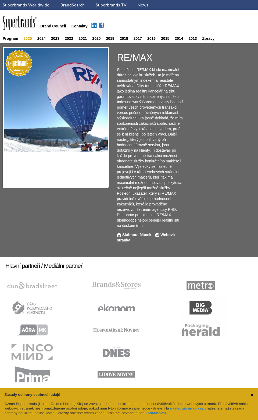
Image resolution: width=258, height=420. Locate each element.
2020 (96, 38)
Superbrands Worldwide (26, 4)
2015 (165, 38)
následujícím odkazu (188, 408)
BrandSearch (72, 4)
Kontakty (79, 26)
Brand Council (53, 26)
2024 (41, 38)
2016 (151, 38)
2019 (110, 38)
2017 (138, 38)
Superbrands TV (111, 4)
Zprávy (208, 38)
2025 (28, 38)
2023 (55, 38)
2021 (82, 38)
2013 (192, 38)
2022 (69, 38)
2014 (179, 38)
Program (10, 38)
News (143, 4)
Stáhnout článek (136, 235)
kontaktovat (155, 413)
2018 (124, 38)
